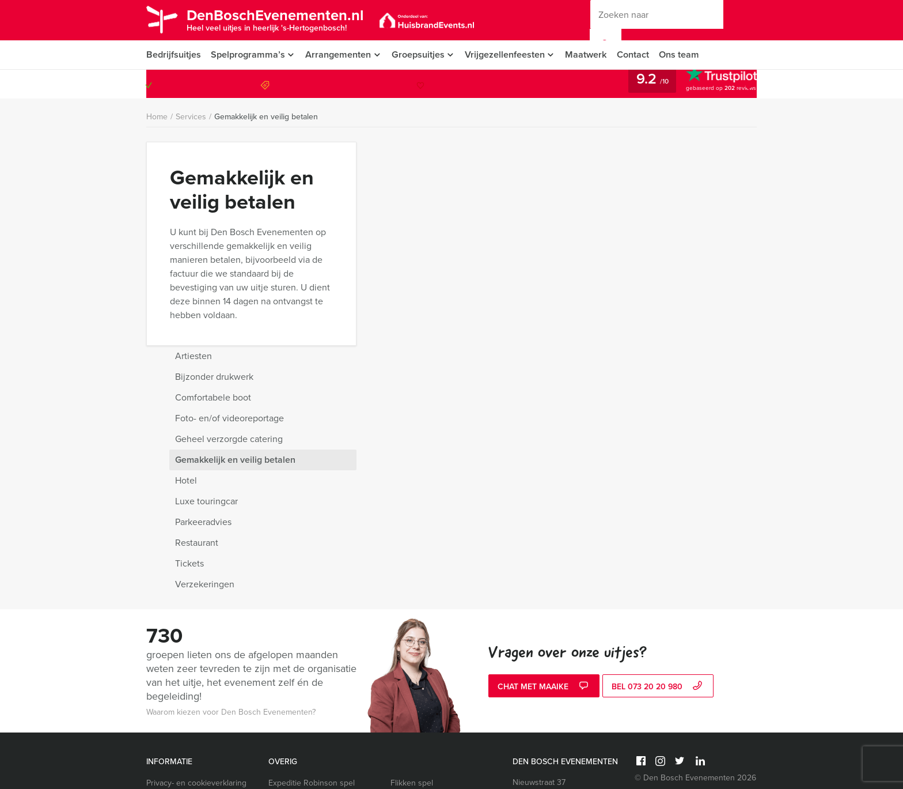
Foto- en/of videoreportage (629, 214)
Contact (640, 54)
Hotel (586, 276)
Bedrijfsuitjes (173, 54)
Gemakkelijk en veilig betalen (266, 117)
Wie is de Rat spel (300, 607)
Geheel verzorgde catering (629, 234)
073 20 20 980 (709, 83)
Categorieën (168, 634)
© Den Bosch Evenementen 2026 (695, 574)
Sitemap (160, 731)
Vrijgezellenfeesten (509, 54)
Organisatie (166, 662)
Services (191, 117)
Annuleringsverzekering (189, 607)
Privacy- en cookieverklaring (196, 579)
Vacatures (163, 703)
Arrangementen (339, 54)
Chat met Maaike (544, 482)
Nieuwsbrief (167, 648)
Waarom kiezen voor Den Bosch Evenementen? (231, 508)
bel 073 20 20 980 (658, 482)
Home (157, 117)
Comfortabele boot (613, 193)
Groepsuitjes (420, 54)
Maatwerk (592, 54)
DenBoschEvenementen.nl (280, 19)
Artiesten (593, 151)
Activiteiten (165, 690)
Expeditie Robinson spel (311, 579)
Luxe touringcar (606, 297)
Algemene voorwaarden (189, 593)
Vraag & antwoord (178, 620)
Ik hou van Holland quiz (310, 593)
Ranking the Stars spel (430, 593)
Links (155, 759)
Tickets (589, 359)
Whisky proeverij (420, 607)
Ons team (687, 54)
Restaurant (597, 338)
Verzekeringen (605, 380)
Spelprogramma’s (247, 54)
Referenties (167, 676)
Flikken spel (411, 579)
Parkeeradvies (603, 317)
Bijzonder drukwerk (614, 172)
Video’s (159, 745)
